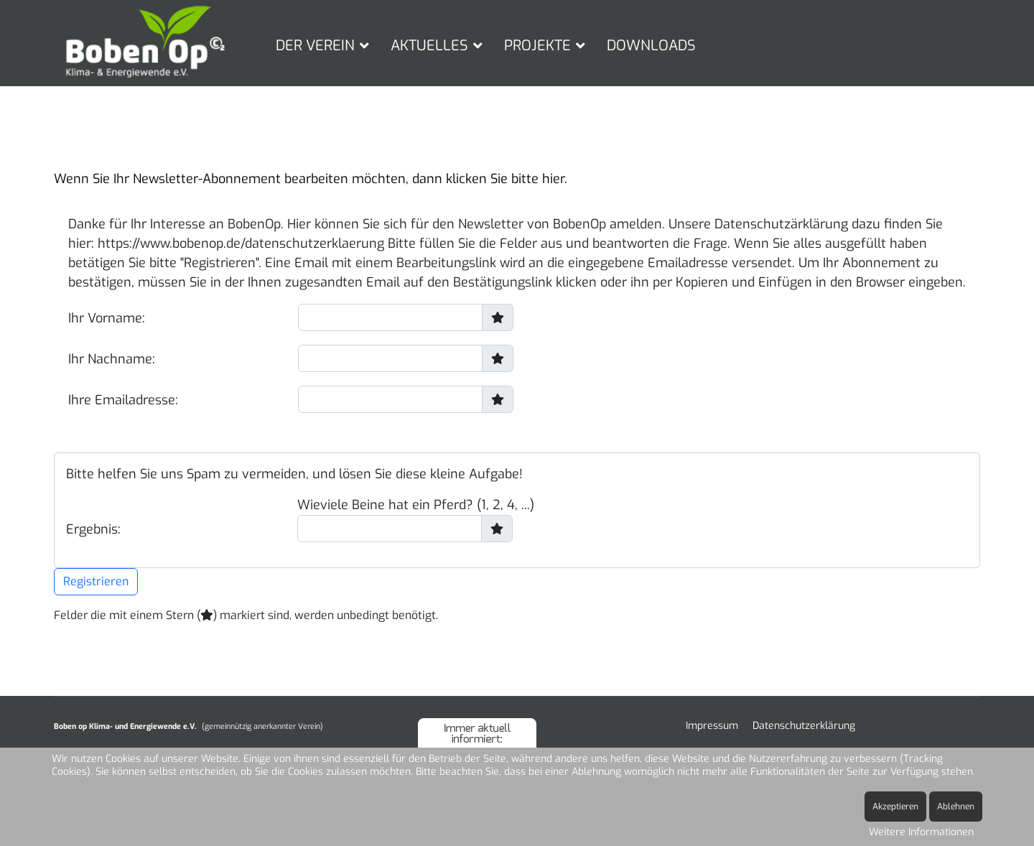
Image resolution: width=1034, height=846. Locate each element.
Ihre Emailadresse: (123, 400)
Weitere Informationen (921, 832)
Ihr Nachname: (111, 359)
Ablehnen (955, 806)
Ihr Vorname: (106, 318)
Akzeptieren (895, 806)
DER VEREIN (315, 45)
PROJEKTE (537, 45)
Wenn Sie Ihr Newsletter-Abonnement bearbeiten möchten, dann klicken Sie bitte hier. (310, 178)
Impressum (712, 726)
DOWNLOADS (651, 45)
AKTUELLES (429, 45)
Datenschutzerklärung (804, 726)
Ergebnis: (93, 529)
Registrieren (96, 581)
